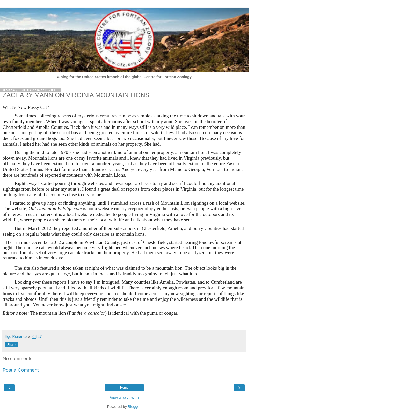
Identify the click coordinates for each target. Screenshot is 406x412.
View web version (124, 397)
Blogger (134, 406)
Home (124, 387)
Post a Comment (21, 370)
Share (11, 345)
